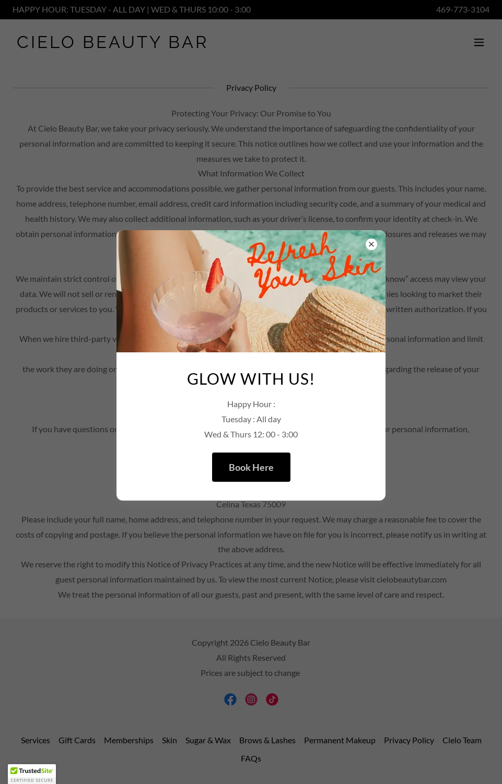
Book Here (251, 467)
